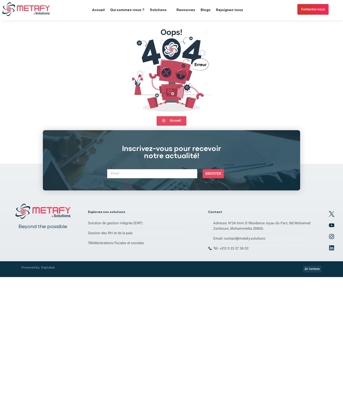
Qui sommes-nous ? (127, 10)
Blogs (206, 10)
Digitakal (48, 267)
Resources (185, 10)
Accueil (98, 10)
